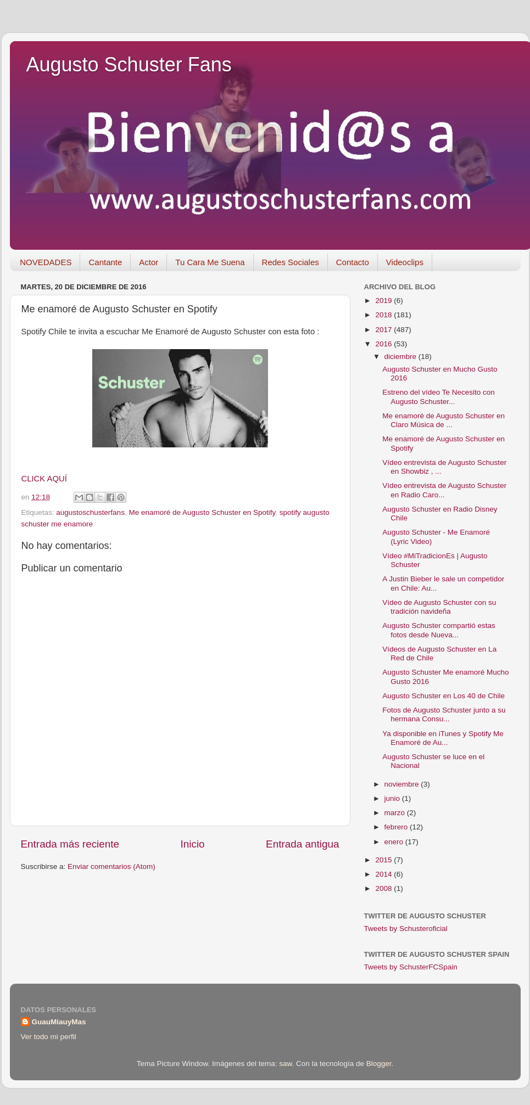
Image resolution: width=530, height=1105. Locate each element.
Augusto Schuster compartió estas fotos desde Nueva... (438, 629)
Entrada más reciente (70, 844)
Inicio (193, 844)
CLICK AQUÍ (44, 478)
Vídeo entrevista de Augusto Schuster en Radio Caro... (444, 489)
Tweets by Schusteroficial (406, 928)
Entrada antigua (302, 844)
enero (394, 842)
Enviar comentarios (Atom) (111, 866)
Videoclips (404, 262)
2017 (384, 330)
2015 (384, 860)
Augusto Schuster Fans (129, 64)
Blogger (379, 1063)
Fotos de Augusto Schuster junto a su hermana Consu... (443, 714)
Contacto (352, 262)
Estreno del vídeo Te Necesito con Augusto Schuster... (438, 396)
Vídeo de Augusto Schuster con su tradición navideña (439, 606)
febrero (397, 827)
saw (285, 1063)
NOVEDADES (45, 262)
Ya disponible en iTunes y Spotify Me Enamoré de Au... (443, 738)
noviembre (402, 784)
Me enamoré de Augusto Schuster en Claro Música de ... (443, 420)
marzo (395, 813)
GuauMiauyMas (59, 1022)
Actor (148, 262)
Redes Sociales (290, 262)
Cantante (105, 262)
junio (393, 798)
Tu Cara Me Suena (209, 262)
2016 (384, 344)
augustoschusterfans (90, 512)
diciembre (401, 356)
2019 (384, 300)
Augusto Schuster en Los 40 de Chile (443, 696)
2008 (384, 888)
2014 (384, 874)
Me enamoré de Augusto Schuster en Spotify (202, 512)
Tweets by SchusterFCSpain (411, 967)
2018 (384, 315)
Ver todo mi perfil (48, 1037)
